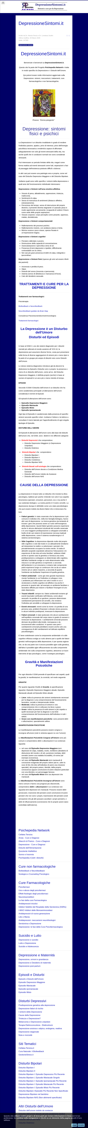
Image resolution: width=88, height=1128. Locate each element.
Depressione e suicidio (28, 940)
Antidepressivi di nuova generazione (34, 913)
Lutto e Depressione (27, 943)
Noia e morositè (25, 1035)
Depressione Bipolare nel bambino (33, 1094)
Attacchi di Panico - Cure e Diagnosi (34, 841)
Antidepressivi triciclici (28, 904)
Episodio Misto (25, 992)
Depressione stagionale (29, 1032)
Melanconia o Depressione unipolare (34, 1022)
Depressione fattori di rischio (31, 1008)
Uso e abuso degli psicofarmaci (32, 890)
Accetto (81, 1125)
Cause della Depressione (29, 1015)
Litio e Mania (24, 917)
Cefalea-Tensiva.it (26, 1048)
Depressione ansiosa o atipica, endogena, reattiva (40, 1028)
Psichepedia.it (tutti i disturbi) (31, 858)
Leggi (74, 1125)
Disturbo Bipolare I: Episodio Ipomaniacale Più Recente (42, 1081)
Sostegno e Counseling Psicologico (34, 874)
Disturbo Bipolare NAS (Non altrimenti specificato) (40, 1097)
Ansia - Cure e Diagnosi (29, 838)
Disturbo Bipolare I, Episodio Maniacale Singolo (39, 1077)
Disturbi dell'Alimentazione (30, 848)
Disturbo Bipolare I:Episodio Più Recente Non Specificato (43, 1091)
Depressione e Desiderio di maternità (35, 963)
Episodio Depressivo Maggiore (32, 982)
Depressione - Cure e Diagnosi (32, 844)
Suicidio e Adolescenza (29, 946)
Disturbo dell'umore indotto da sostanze (36, 1110)
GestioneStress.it (26, 1055)
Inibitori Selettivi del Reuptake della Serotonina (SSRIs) (42, 907)
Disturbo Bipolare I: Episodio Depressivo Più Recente (42, 1074)
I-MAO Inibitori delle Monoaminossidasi (35, 910)
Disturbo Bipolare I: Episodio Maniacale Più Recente (41, 1084)
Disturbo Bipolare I (27, 1068)
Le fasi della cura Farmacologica (33, 900)
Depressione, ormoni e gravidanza (33, 959)
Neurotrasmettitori (26, 897)
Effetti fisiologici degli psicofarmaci (33, 894)
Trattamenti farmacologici (28, 321)
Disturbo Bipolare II (27, 1071)
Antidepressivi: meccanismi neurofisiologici (37, 920)
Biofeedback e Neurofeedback (30, 306)
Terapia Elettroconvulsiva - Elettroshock (36, 1025)
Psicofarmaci (24, 887)
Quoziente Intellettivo (28, 851)
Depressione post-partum (29, 966)
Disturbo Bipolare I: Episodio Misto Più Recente (39, 1087)
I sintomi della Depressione (30, 1012)
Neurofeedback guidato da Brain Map (33, 311)
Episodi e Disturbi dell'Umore (31, 979)
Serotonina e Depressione (30, 923)
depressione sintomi (26, 45)
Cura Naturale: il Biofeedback (31, 1051)
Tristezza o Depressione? (30, 1018)
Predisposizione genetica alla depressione (37, 1005)
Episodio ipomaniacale (28, 989)
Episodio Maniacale (27, 986)
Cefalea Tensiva (25, 834)
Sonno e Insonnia (26, 854)
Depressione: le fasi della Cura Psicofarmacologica (41, 927)
